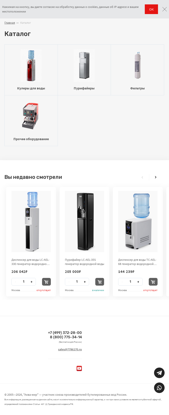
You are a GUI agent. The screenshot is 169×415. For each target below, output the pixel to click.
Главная (9, 23)
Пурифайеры (84, 69)
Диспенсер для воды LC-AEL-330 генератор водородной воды (30, 262)
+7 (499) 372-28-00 (65, 333)
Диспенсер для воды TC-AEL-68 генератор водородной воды (137, 262)
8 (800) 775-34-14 (66, 337)
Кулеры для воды (31, 69)
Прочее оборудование (31, 120)
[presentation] (142, 177)
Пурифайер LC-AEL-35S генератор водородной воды (84, 262)
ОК (151, 9)
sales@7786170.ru (70, 349)
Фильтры (137, 69)
